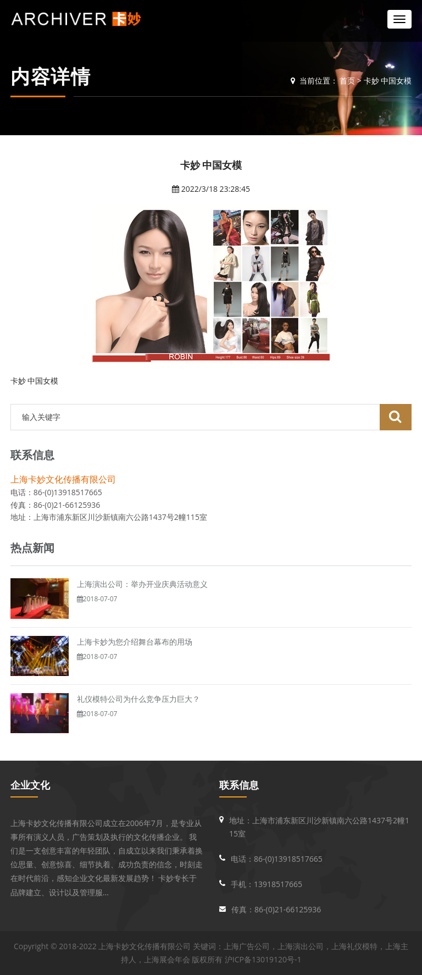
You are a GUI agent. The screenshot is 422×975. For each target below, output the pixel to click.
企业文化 (30, 784)
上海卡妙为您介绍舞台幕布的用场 (134, 641)
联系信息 (239, 784)
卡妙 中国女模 (388, 80)
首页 (347, 80)
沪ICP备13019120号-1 (263, 959)
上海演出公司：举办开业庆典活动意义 (142, 584)
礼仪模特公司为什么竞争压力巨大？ (138, 699)
